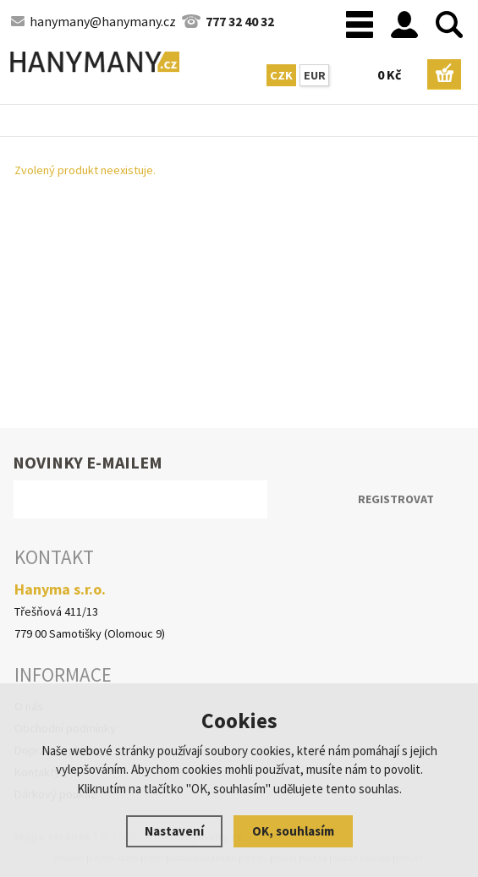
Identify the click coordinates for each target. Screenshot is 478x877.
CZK (281, 75)
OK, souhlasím (293, 831)
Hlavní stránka (4, 124)
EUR (315, 75)
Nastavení (174, 831)
